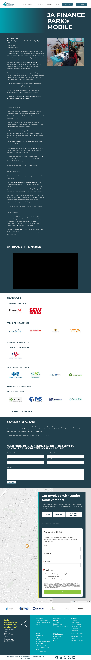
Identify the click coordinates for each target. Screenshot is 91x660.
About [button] (38, 633)
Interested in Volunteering (54, 579)
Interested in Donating (53, 576)
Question (10, 467)
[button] (33, 4)
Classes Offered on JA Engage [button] (43, 623)
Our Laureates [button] (41, 651)
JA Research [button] (40, 643)
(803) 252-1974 (9, 641)
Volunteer (58, 514)
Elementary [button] (57, 636)
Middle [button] (55, 638)
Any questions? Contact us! (50, 523)
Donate (47, 514)
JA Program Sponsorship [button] (75, 629)
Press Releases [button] (41, 645)
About (30, 4)
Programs (40, 4)
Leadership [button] (39, 635)
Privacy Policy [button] (25, 656)
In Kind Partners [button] (76, 626)
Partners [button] (74, 619)
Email (9, 459)
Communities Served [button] (43, 641)
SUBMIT (62, 591)
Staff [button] (37, 637)
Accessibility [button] (34, 656)
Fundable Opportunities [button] (75, 621)
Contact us (10, 435)
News (57, 4)
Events (49, 4)
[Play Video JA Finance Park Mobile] (45, 271)
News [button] (37, 649)
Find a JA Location (77, 640)
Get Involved (81, 4)
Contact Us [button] (8, 639)
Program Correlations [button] (60, 626)
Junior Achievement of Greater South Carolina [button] (77, 636)
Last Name (50, 453)
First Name (11, 453)
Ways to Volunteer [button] (42, 620)
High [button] (54, 640)
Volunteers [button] (40, 619)
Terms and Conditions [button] (13, 656)
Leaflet (72, 601)
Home (24, 4)
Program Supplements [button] (57, 623)
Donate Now (67, 4)
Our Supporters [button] (76, 624)
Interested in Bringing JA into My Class (58, 574)
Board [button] (38, 639)
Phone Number (52, 459)
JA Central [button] (27, 658)
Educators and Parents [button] (59, 619)
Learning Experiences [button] (58, 634)
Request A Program (73, 514)
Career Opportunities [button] (43, 647)
